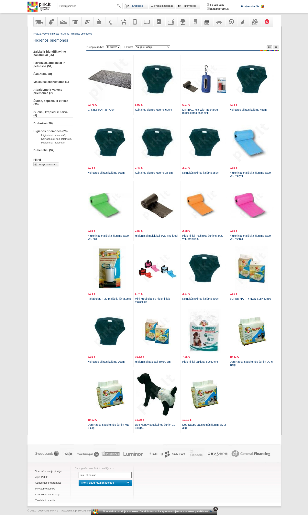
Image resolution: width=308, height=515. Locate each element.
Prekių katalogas (163, 5)
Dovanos (255, 21)
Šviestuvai (183, 21)
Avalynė (63, 21)
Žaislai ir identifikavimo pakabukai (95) (49, 53)
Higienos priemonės (81, 33)
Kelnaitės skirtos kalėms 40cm (200, 298)
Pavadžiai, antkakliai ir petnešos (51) (49, 64)
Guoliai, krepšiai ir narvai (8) (50, 113)
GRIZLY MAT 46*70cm (101, 109)
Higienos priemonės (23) (50, 131)
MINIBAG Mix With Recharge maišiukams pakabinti (200, 111)
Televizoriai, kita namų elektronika (171, 21)
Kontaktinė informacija (47, 494)
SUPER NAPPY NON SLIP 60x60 (250, 298)
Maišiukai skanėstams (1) (51, 81)
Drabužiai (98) (43, 123)
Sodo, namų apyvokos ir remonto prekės (207, 21)
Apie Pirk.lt (41, 477)
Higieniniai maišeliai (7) (54, 142)
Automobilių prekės (219, 21)
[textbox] (90, 6)
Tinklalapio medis (45, 500)
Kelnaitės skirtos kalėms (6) (56, 138)
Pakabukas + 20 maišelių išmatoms (109, 298)
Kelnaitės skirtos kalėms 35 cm (154, 172)
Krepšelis (137, 5)
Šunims (65, 33)
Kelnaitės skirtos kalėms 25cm (200, 172)
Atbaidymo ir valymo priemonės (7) (47, 91)
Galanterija (99, 21)
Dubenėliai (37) (43, 150)
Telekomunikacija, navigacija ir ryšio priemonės (135, 21)
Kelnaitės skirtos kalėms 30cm (106, 172)
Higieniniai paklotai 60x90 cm (152, 361)
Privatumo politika (45, 488)
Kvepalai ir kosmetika (51, 21)
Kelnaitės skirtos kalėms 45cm (248, 109)
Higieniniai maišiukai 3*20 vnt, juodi (156, 235)
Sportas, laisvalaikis (231, 21)
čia (210, 511)
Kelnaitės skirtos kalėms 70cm (106, 361)
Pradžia (37, 33)
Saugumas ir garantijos (48, 482)
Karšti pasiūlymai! (268, 21)
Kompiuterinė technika (147, 21)
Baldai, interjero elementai (195, 21)
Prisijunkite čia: (251, 6)
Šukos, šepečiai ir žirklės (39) (50, 102)
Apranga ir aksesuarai (75, 21)
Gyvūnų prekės (243, 21)
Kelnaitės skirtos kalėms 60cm (153, 109)
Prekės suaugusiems (87, 21)
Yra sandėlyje (39, 21)
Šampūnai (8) (42, 74)
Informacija (190, 5)
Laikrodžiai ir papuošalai (111, 21)
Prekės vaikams (123, 21)
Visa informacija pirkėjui (48, 471)
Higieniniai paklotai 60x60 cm (200, 361)
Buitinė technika (159, 21)
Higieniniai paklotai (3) (53, 135)
